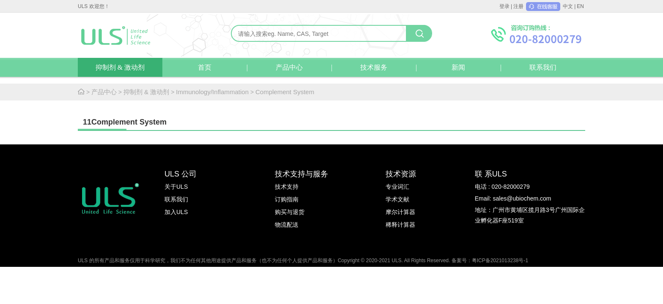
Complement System (284, 91)
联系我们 (542, 67)
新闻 (458, 67)
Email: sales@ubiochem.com (513, 198)
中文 (568, 6)
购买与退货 (289, 212)
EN (580, 6)
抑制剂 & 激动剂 (120, 67)
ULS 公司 (180, 174)
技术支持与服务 (301, 174)
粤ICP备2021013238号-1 (500, 260)
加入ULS (176, 212)
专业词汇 (397, 186)
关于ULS (176, 186)
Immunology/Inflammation (212, 91)
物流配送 (287, 224)
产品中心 (289, 67)
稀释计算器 (400, 224)
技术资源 (401, 174)
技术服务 (373, 67)
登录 (504, 6)
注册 (518, 6)
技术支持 (287, 186)
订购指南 (287, 199)
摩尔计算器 (400, 212)
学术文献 (397, 199)
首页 (204, 67)
